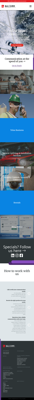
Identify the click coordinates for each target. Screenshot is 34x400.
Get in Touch (17, 66)
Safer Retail (19, 363)
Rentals (4, 356)
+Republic (23, 398)
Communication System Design (23, 367)
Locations (5, 381)
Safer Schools (20, 362)
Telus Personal (6, 352)
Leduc (4, 386)
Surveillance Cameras (21, 360)
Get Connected (17, 45)
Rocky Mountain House (7, 388)
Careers (4, 377)
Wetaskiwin (5, 390)
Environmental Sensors (21, 359)
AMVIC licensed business (8, 378)
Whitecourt (5, 391)
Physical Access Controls (22, 358)
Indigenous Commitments (8, 373)
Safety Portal (20, 381)
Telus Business (6, 353)
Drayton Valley (6, 385)
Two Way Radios (20, 351)
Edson (4, 383)
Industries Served (6, 375)
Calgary (4, 384)
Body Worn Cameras (21, 364)
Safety (4, 376)
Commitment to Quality (7, 372)
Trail (4, 389)
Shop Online (19, 371)
